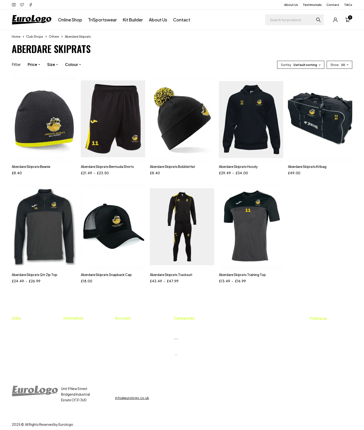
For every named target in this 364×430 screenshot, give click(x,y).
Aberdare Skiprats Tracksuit (171, 274)
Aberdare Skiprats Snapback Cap (106, 274)
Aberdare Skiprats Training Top (242, 274)
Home (16, 36)
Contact (332, 5)
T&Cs (348, 5)
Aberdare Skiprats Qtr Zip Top (34, 274)
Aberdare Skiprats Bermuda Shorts (107, 166)
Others (54, 36)
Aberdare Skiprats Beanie (31, 166)
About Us (291, 5)
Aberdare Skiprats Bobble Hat (172, 166)
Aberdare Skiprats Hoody (238, 166)
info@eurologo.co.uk (132, 398)
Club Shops (34, 36)
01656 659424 (131, 388)
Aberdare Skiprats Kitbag (307, 166)
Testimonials (312, 5)
